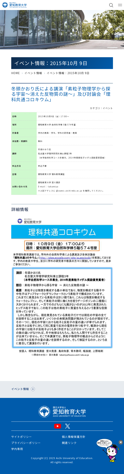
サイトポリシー (21, 437)
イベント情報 (33, 73)
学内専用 (17, 449)
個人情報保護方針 (74, 437)
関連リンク (69, 443)
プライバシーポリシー (26, 443)
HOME (15, 73)
